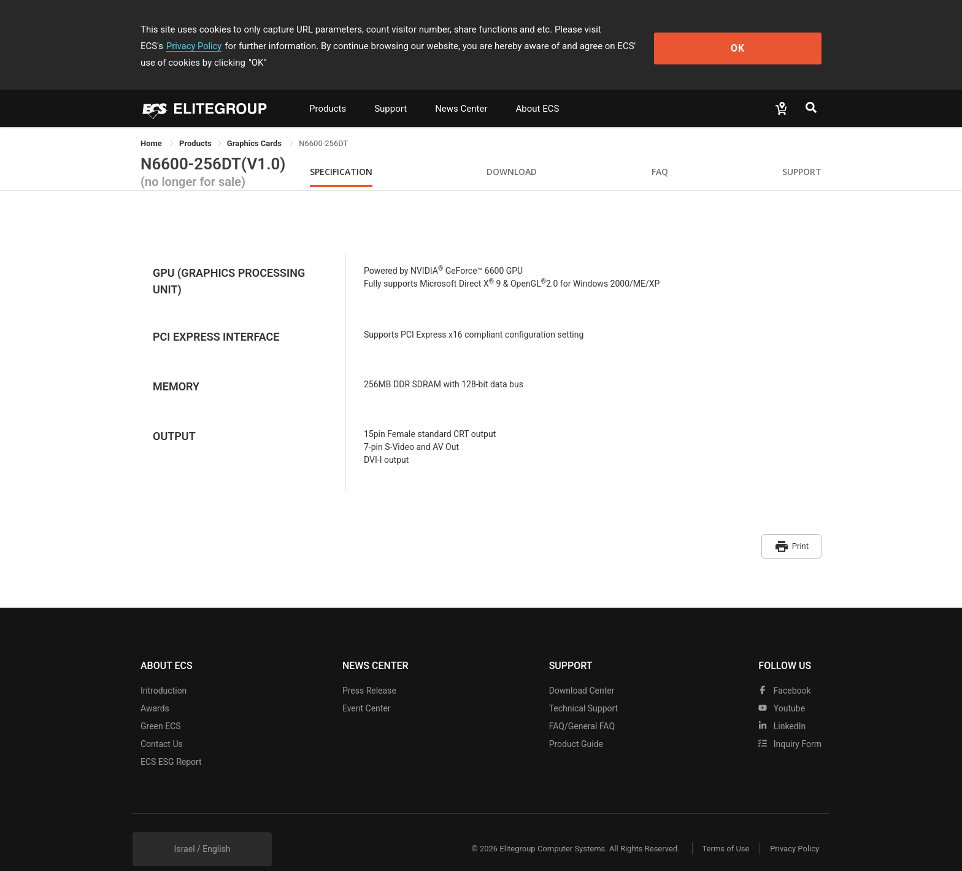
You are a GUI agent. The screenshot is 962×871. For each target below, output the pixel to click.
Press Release (369, 671)
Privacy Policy (657, 29)
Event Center (366, 689)
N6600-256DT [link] (323, 126)
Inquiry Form (790, 724)
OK (771, 38)
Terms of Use (720, 829)
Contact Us (161, 724)
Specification (341, 155)
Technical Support (583, 689)
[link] (195, 126)
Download (512, 155)
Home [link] (152, 126)
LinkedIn (782, 706)
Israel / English (202, 829)
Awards (154, 689)
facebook (784, 671)
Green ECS (160, 706)
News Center (461, 92)
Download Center (582, 671)
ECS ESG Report (171, 742)
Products (327, 92)
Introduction (163, 671)
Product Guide (576, 724)
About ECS (537, 92)
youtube (781, 689)
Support (390, 92)
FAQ (660, 155)
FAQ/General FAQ (582, 706)
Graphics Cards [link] (255, 126)
